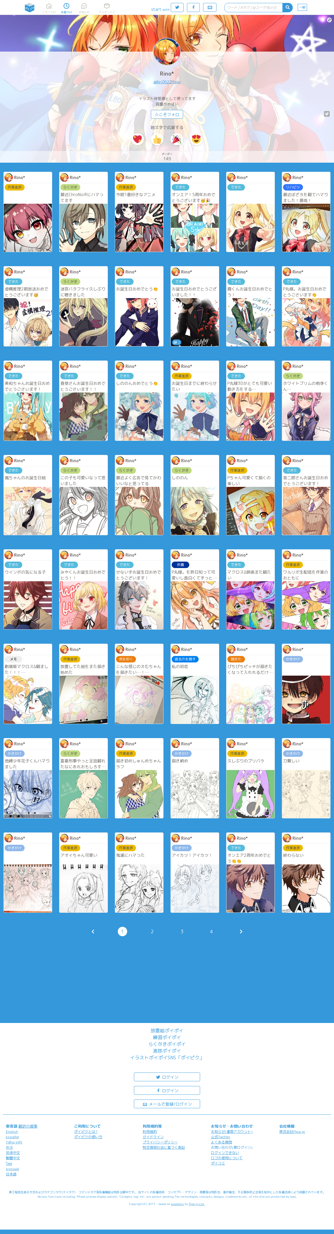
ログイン (167, 1076)
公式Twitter (221, 1136)
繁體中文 (13, 1157)
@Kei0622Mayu (167, 81)
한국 (9, 1147)
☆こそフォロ (167, 114)
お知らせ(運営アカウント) (232, 1131)
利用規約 (150, 1131)
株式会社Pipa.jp (292, 1131)
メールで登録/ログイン (167, 1103)
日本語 (11, 1174)
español (12, 1136)
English (12, 1131)
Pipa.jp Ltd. (197, 1204)
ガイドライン (153, 1136)
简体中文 (13, 1152)
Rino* (167, 73)
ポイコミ (218, 1163)
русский (12, 1168)
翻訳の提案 (28, 1126)
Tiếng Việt (14, 1142)
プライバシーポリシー (160, 1142)
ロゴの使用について (227, 1157)
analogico (177, 1204)
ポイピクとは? (86, 1131)
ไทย (9, 1163)
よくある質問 (221, 1142)
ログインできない (225, 1152)
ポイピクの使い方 (88, 1136)
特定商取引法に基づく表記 (164, 1147)
